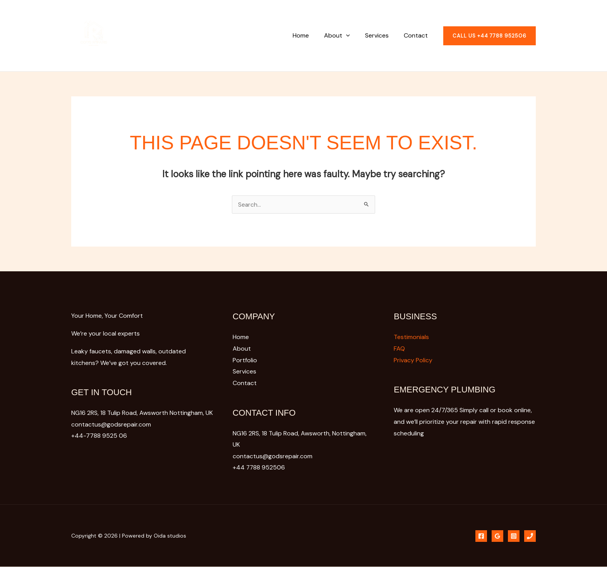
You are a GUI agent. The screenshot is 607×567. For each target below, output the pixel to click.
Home (310, 35)
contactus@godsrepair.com (272, 456)
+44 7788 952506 (259, 468)
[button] (353, 35)
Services (381, 35)
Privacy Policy (413, 360)
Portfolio (245, 360)
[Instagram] (514, 536)
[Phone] (481, 536)
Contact (417, 35)
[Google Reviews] (497, 536)
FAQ (399, 348)
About (344, 35)
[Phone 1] (530, 536)
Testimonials (411, 337)
